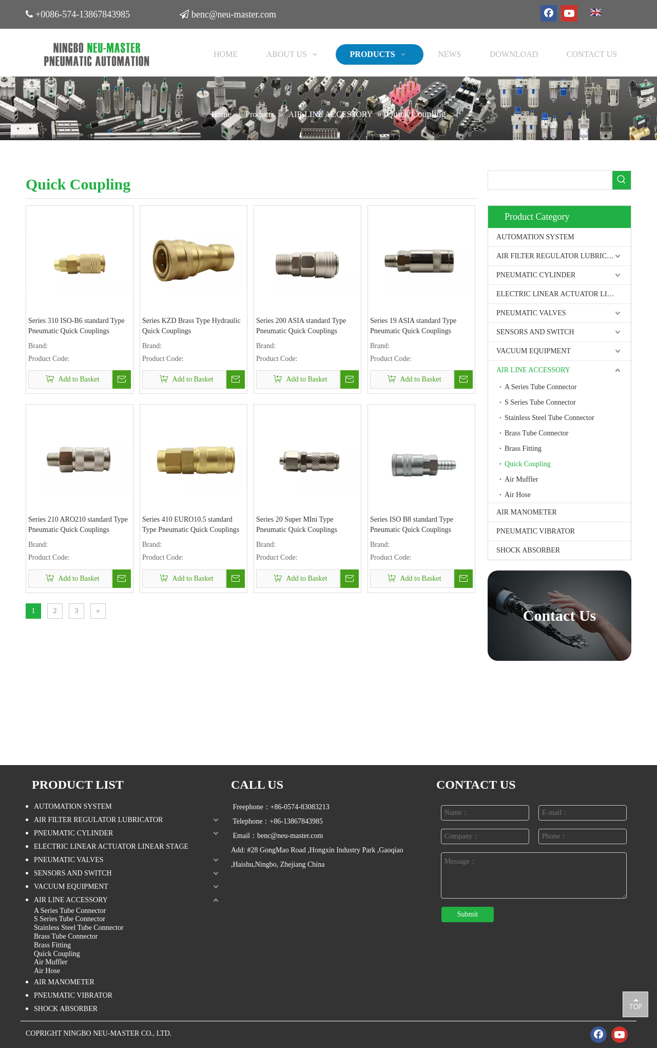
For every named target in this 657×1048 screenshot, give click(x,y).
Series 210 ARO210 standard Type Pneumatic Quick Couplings (78, 524)
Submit (467, 914)
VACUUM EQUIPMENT (533, 351)
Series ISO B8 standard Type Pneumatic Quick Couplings (411, 524)
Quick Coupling (528, 464)
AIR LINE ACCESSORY (533, 370)
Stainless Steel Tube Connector (549, 418)
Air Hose (518, 495)
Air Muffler (521, 479)
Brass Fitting (523, 448)
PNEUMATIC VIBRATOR (535, 531)
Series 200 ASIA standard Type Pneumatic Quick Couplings (301, 326)
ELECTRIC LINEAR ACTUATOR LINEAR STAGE (563, 294)
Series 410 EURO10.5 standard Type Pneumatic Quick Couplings (190, 524)
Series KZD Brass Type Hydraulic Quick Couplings (191, 326)
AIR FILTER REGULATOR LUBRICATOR (560, 256)
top (635, 1003)
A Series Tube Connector (540, 387)
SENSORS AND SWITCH (535, 332)
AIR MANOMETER (526, 512)
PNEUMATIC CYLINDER (535, 275)
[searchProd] (550, 180)
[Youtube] (569, 13)
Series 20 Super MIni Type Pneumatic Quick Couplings (296, 524)
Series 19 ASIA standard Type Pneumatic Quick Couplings (413, 326)
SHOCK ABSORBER (528, 550)
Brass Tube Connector (536, 433)
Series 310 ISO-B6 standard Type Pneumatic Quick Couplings (76, 326)
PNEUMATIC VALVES (531, 313)
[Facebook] (548, 13)
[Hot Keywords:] (621, 180)
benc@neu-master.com (236, 12)
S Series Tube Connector (540, 402)
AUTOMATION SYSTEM (535, 237)
